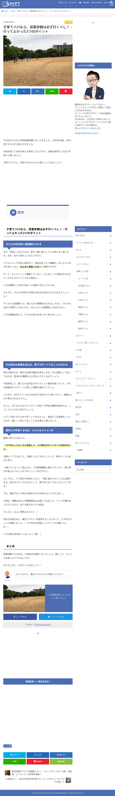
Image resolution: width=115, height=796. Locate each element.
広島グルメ (83, 298)
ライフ (78, 367)
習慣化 (78, 423)
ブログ (78, 353)
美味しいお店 (82, 270)
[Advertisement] (38, 115)
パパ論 (8, 746)
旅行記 (78, 402)
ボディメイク (81, 360)
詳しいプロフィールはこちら (88, 127)
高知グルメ (83, 326)
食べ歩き (86, 2)
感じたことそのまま (84, 395)
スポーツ (79, 333)
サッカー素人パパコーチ (87, 340)
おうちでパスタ (96, 2)
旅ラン (79, 388)
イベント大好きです (84, 242)
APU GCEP (80, 235)
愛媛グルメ (83, 305)
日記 (77, 409)
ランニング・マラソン (85, 374)
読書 (80, 2)
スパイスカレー (109, 2)
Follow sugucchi (42, 624)
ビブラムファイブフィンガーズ (90, 381)
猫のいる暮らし (82, 416)
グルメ (78, 249)
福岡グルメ (83, 319)
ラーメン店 (83, 277)
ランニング (72, 2)
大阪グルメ (83, 291)
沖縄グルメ (83, 312)
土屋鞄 (79, 444)
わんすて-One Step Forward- (56, 793)
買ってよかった (82, 437)
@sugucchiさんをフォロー (87, 133)
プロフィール (62, 2)
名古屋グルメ (84, 284)
